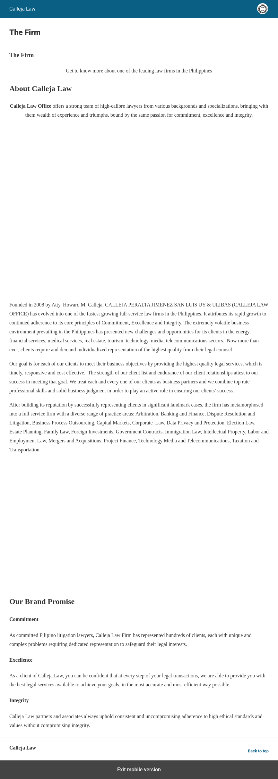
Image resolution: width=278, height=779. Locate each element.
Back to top (258, 751)
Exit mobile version (139, 769)
